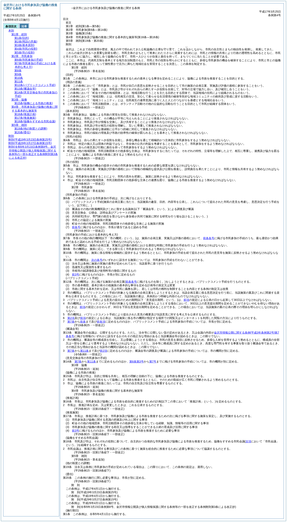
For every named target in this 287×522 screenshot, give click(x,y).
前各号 (76, 227)
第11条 (84, 350)
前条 (83, 321)
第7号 (152, 361)
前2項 (103, 350)
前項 (186, 299)
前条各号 (208, 238)
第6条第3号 (136, 361)
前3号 (75, 274)
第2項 (71, 318)
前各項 (101, 321)
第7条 (71, 321)
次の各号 (96, 259)
